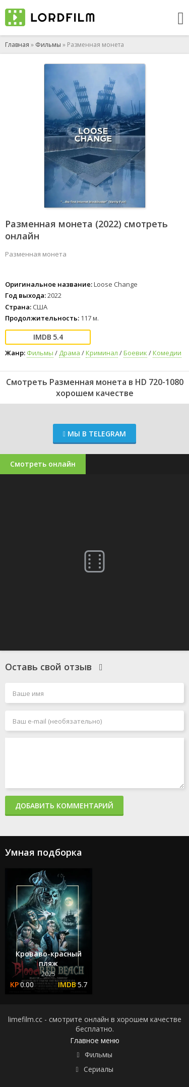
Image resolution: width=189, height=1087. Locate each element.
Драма (69, 352)
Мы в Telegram (94, 433)
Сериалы (98, 1069)
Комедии (167, 352)
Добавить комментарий (64, 805)
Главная (17, 44)
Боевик (135, 352)
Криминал (102, 352)
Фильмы (48, 44)
